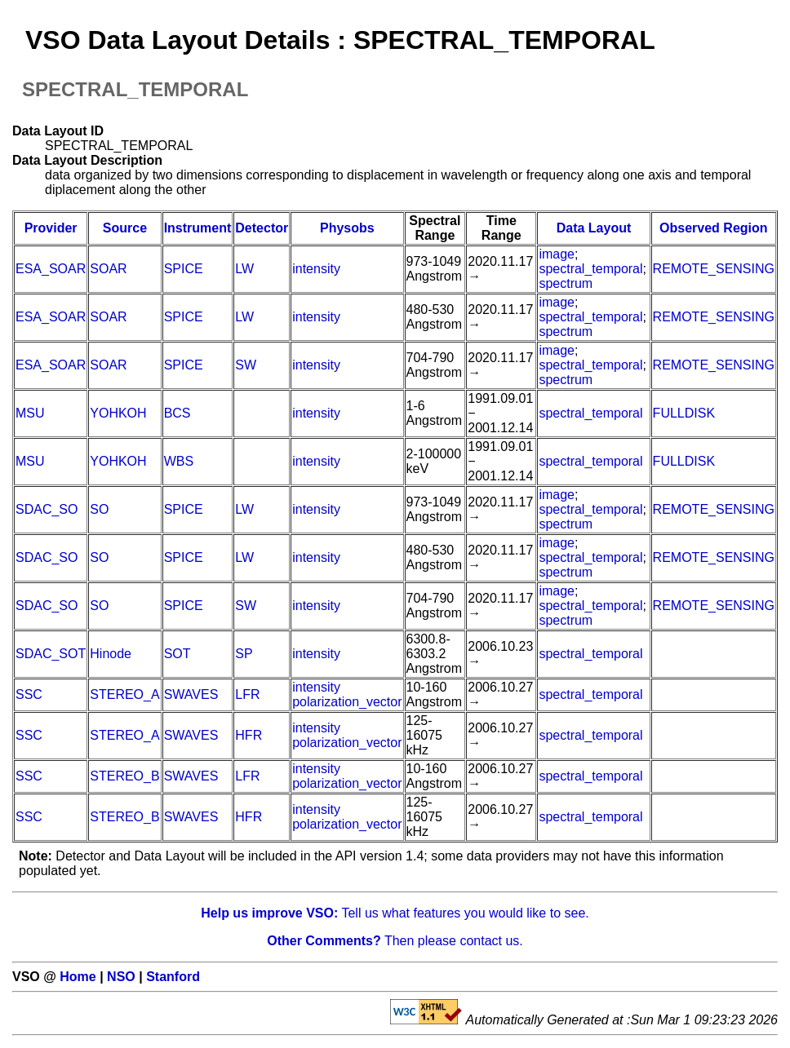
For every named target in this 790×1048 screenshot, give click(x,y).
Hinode (110, 654)
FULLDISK (684, 413)
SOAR (108, 269)
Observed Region (713, 228)
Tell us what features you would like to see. (394, 913)
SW (245, 365)
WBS (178, 461)
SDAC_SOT (51, 654)
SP (243, 654)
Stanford (173, 977)
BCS (177, 413)
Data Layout (594, 228)
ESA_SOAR (51, 269)
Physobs (347, 228)
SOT (177, 654)
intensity (316, 269)
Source (125, 228)
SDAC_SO (47, 509)
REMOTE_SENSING (713, 269)
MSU (30, 413)
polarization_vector (347, 702)
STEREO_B (124, 776)
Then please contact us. (395, 941)
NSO (121, 977)
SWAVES (191, 694)
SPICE (183, 269)
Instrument (198, 228)
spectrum (565, 283)
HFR (248, 735)
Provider (51, 228)
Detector (261, 228)
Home (77, 977)
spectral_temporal (590, 269)
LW (244, 269)
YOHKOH (118, 413)
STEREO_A (124, 694)
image (557, 254)
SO (99, 509)
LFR (247, 694)
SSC (29, 694)
